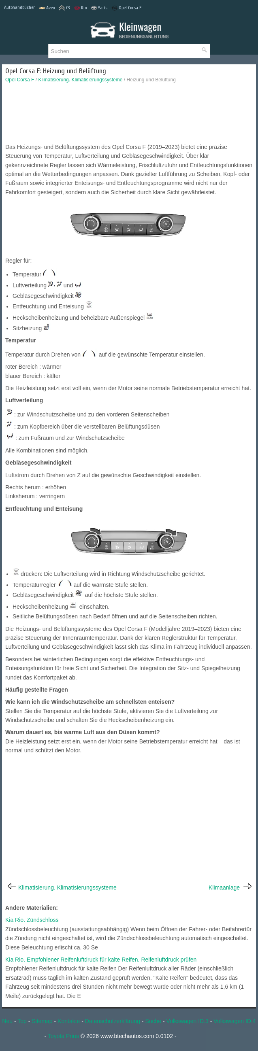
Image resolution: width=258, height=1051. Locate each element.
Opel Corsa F (126, 8)
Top (22, 1021)
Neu (7, 1021)
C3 (64, 8)
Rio (80, 8)
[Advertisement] (129, 115)
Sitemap (42, 1021)
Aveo (47, 8)
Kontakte (69, 1021)
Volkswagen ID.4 (234, 1021)
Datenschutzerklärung (112, 1021)
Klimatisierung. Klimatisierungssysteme (80, 80)
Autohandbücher (19, 7)
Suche (153, 1021)
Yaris (99, 8)
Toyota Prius (63, 1036)
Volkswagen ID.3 (187, 1021)
